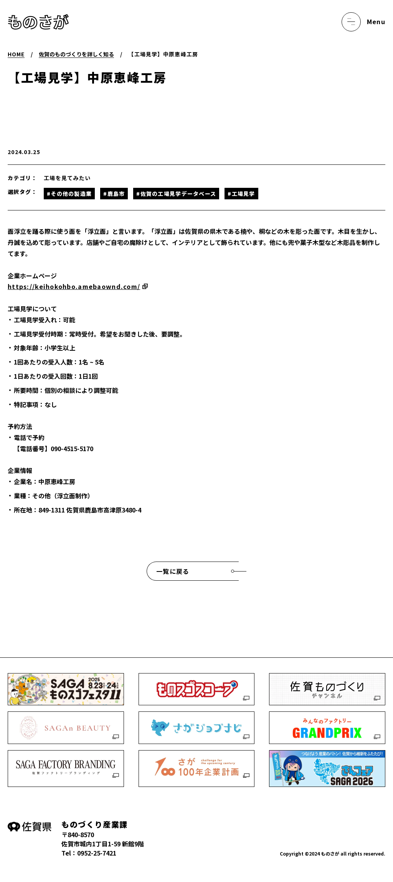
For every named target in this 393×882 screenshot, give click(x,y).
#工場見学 (241, 193)
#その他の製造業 (69, 193)
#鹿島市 (114, 193)
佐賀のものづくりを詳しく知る (76, 54)
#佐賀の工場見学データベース (176, 193)
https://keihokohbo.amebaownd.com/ (74, 286)
